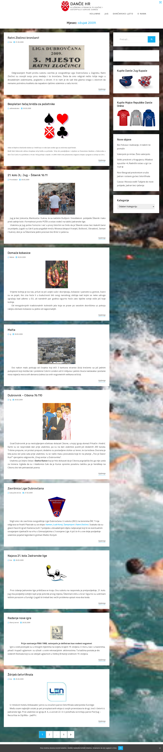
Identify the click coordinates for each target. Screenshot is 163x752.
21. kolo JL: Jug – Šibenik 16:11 (27, 172)
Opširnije (102, 86)
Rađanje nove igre (19, 615)
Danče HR (27, 5)
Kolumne (108, 7)
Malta (11, 327)
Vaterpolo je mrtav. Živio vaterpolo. (133, 151)
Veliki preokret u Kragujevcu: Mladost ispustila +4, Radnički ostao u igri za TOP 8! (135, 161)
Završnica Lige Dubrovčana (26, 486)
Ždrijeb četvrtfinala (20, 672)
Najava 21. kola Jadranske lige (27, 553)
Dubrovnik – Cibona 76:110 (25, 393)
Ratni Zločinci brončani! (23, 35)
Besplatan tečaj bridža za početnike (31, 101)
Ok (120, 748)
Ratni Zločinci (82, 522)
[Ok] (160, 748)
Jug (119, 7)
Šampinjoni (69, 522)
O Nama (154, 7)
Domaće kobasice (19, 250)
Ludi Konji (58, 522)
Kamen (49, 522)
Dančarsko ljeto (136, 7)
